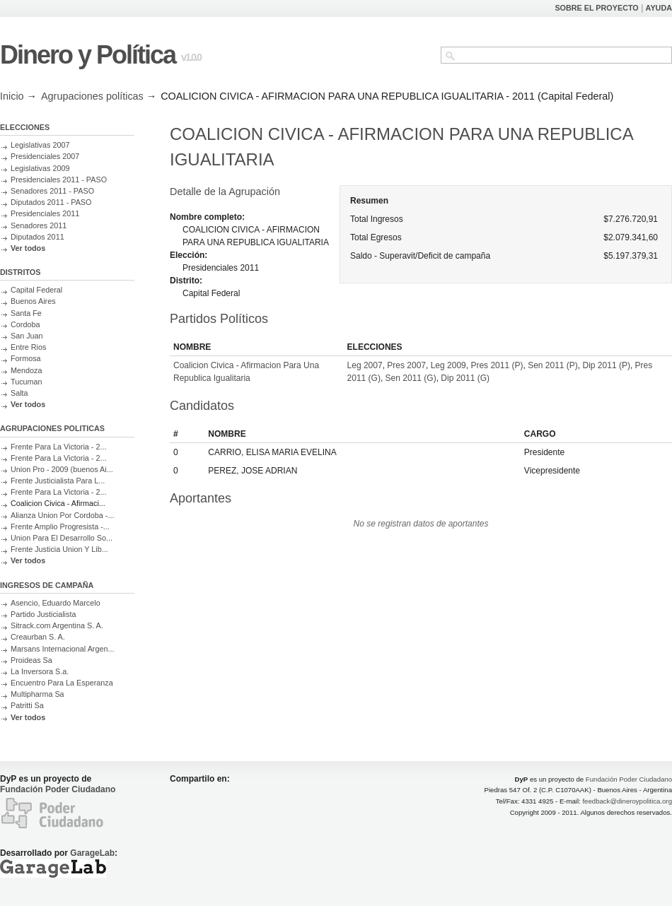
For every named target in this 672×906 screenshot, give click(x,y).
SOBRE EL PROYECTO (596, 8)
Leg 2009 (448, 365)
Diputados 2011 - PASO (51, 202)
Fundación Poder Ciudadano (57, 789)
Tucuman (26, 381)
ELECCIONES (25, 127)
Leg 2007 (365, 365)
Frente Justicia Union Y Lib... (59, 549)
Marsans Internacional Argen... (62, 649)
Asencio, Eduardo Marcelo (55, 603)
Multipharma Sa (37, 694)
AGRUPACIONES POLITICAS (52, 428)
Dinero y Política (87, 54)
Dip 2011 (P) (606, 365)
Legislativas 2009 (40, 168)
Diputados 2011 (37, 237)
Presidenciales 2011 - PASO (59, 179)
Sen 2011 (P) (553, 365)
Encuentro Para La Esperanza (62, 682)
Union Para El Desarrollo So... (61, 538)
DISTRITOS (20, 272)
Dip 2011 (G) (465, 378)
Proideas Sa (31, 660)
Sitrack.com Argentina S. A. (57, 625)
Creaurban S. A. (38, 637)
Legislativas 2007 (40, 145)
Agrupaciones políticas (92, 96)
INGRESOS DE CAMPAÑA (46, 585)
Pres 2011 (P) (496, 365)
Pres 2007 (406, 365)
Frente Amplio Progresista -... (60, 526)
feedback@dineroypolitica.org (627, 801)
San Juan (27, 335)
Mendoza (26, 370)
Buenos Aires (33, 301)
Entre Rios (28, 347)
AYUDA (659, 8)
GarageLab (92, 853)
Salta (19, 393)
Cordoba (25, 324)
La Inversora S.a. (40, 671)
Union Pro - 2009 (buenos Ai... (62, 469)
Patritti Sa (27, 705)
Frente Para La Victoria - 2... (58, 446)
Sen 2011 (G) (411, 378)
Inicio (12, 96)
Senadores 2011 (38, 225)
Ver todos (28, 248)
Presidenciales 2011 (45, 213)
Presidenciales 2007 (45, 156)
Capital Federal (36, 290)
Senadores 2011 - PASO (52, 191)
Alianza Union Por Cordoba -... (62, 515)
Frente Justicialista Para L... (58, 480)
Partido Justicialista (43, 614)
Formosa (26, 358)
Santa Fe (26, 313)
